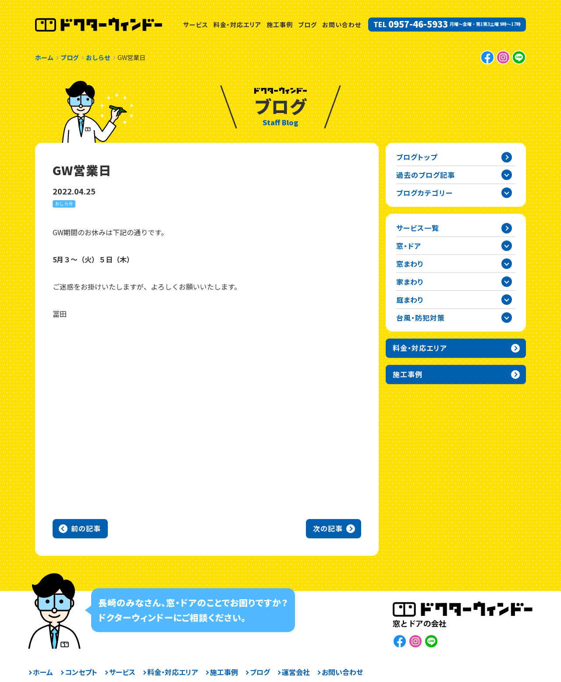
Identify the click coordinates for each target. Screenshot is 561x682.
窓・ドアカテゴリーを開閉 (506, 245)
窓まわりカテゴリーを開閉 (506, 263)
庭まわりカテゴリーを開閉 (506, 299)
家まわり (410, 281)
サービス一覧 (417, 228)
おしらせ (64, 203)
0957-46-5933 (418, 24)
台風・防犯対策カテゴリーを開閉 (506, 317)
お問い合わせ (341, 24)
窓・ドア (408, 245)
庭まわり (410, 299)
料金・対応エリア (237, 24)
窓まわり (410, 263)
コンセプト (81, 671)
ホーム (43, 671)
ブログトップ (416, 157)
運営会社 (296, 671)
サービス (195, 24)
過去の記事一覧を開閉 (506, 175)
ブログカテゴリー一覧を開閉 (506, 192)
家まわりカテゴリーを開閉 (506, 281)
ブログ (307, 24)
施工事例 (279, 24)
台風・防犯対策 (420, 317)
